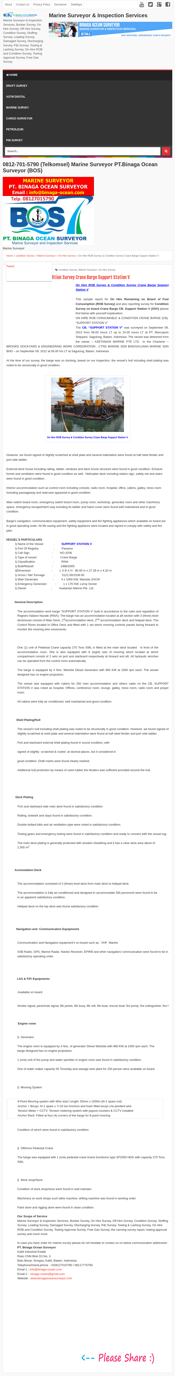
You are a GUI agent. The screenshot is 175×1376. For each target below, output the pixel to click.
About (8, 4)
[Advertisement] (40, 312)
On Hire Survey (107, 269)
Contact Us (22, 4)
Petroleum (14, 129)
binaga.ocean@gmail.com (48, 1274)
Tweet (10, 266)
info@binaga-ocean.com (46, 1269)
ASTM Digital (15, 96)
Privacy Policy (41, 4)
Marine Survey (17, 107)
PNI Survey (14, 140)
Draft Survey (16, 85)
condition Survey (68, 269)
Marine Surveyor (88, 269)
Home (12, 75)
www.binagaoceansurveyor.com (51, 1278)
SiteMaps (76, 4)
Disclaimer (60, 4)
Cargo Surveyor (19, 118)
